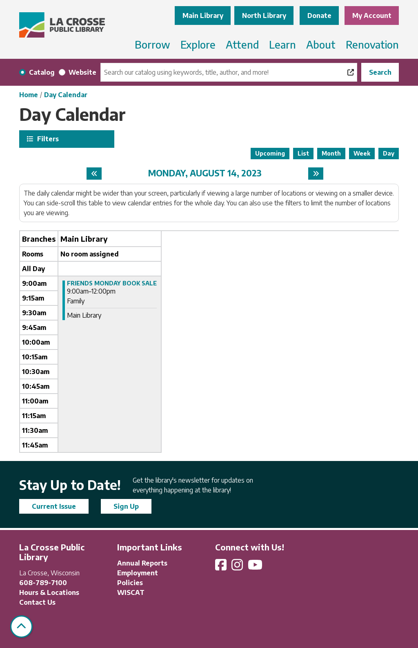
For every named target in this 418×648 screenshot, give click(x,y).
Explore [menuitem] (198, 44)
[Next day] (315, 173)
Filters (47, 138)
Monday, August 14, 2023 (205, 173)
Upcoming (270, 153)
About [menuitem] (321, 44)
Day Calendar (65, 95)
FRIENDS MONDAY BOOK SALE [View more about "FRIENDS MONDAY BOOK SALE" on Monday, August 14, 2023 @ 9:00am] (112, 283)
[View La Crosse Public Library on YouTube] (256, 567)
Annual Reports (142, 563)
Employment (137, 573)
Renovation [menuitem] (372, 44)
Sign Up (126, 506)
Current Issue (54, 506)
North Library (264, 15)
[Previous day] (94, 173)
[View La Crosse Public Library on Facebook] (221, 567)
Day (388, 153)
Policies (130, 583)
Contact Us (37, 602)
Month (331, 153)
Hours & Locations (49, 592)
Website (82, 72)
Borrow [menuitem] (152, 44)
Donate (319, 15)
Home (28, 95)
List (303, 153)
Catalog (42, 72)
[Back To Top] (21, 626)
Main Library (202, 15)
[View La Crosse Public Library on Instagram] (238, 567)
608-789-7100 (43, 583)
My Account (371, 15)
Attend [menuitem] (242, 44)
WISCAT (131, 592)
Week (362, 153)
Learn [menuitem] (282, 44)
